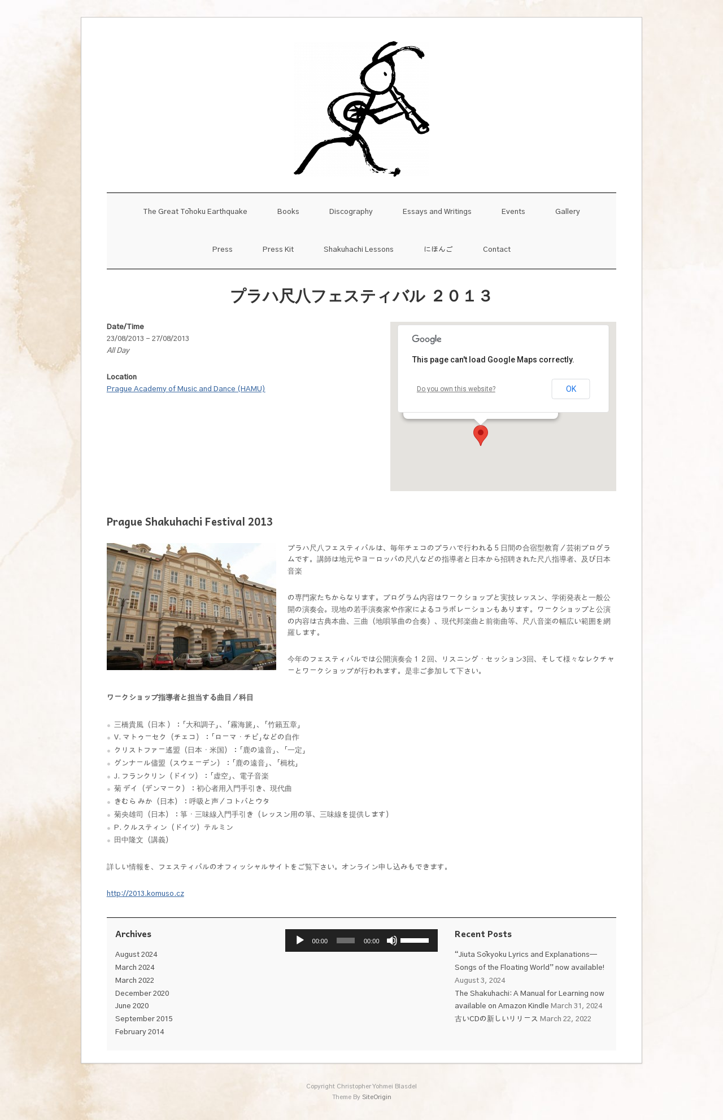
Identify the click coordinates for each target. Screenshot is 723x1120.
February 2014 (139, 1032)
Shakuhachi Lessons (359, 249)
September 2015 (143, 1019)
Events (513, 212)
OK (571, 388)
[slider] (346, 940)
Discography (351, 212)
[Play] (300, 940)
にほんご (438, 249)
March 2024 (134, 968)
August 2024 (136, 955)
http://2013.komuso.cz (145, 894)
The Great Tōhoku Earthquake (195, 212)
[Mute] (392, 940)
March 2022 (134, 981)
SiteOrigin (376, 1097)
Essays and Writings (437, 212)
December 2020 (142, 994)
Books (288, 212)
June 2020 (132, 1006)
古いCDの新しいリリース (496, 1019)
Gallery (567, 212)
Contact (497, 249)
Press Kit (278, 249)
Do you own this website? (456, 389)
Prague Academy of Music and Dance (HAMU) (186, 389)
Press (222, 249)
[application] (361, 940)
